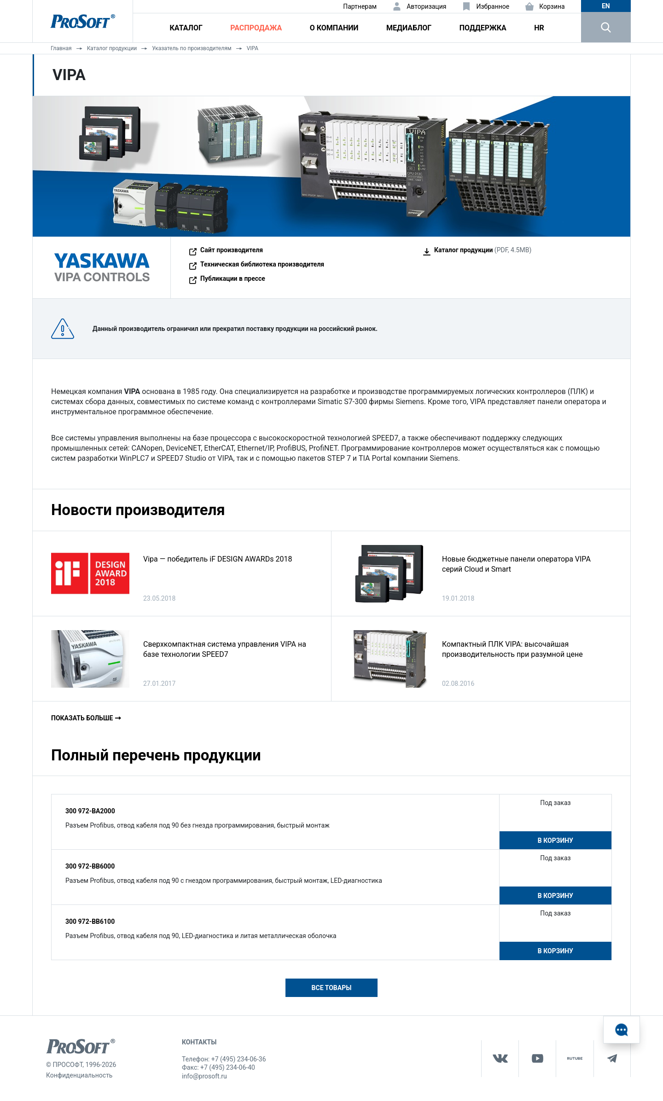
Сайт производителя (231, 250)
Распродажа (256, 27)
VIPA (253, 48)
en (606, 6)
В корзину (555, 840)
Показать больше (82, 718)
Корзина (552, 6)
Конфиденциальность (79, 1075)
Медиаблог (408, 27)
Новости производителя (138, 510)
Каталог (186, 27)
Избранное (492, 6)
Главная (61, 48)
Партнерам (360, 6)
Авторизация (426, 6)
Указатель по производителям (191, 48)
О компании (334, 27)
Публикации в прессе (232, 278)
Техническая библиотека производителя (262, 264)
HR (539, 27)
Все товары (332, 987)
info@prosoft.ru (204, 1076)
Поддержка (482, 27)
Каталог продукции (112, 48)
